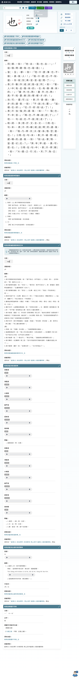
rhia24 (7, 486)
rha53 (7, 384)
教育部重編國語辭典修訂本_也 (14, 353)
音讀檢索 (48, 7)
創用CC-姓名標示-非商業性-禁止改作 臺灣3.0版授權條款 (31, 542)
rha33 (7, 396)
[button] (39, 2)
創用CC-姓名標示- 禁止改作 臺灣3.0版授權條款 (27, 170)
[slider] (18, 198)
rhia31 (7, 419)
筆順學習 (69, 104)
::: (0, 4)
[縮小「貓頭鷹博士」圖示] (77, 672)
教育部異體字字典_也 (11, 639)
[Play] (7, 198)
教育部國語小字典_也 (11, 163)
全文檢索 (40, 7)
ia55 (6, 451)
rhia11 (7, 407)
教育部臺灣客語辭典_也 (12, 535)
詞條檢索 (32, 7)
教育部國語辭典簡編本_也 (13, 233)
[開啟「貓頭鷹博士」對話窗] (75, 674)
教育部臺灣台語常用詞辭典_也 (14, 594)
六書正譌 (9, 631)
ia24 (6, 372)
